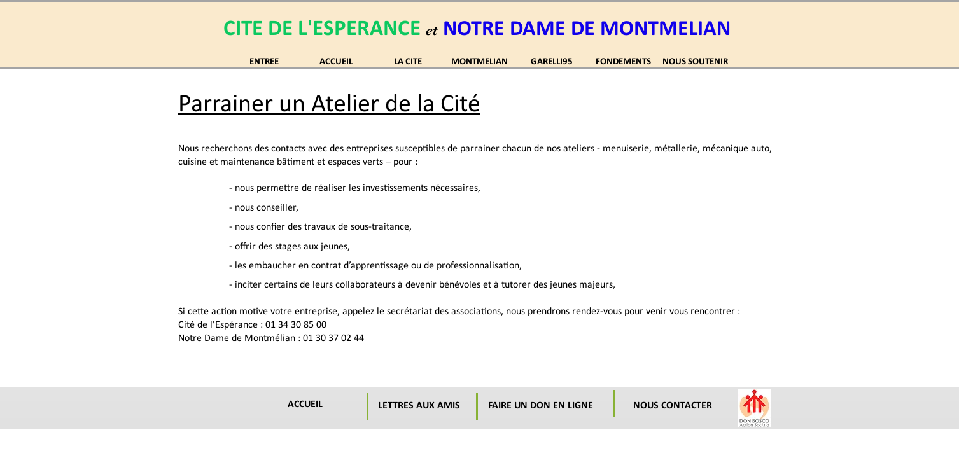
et (432, 30)
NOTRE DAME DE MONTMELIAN (587, 29)
